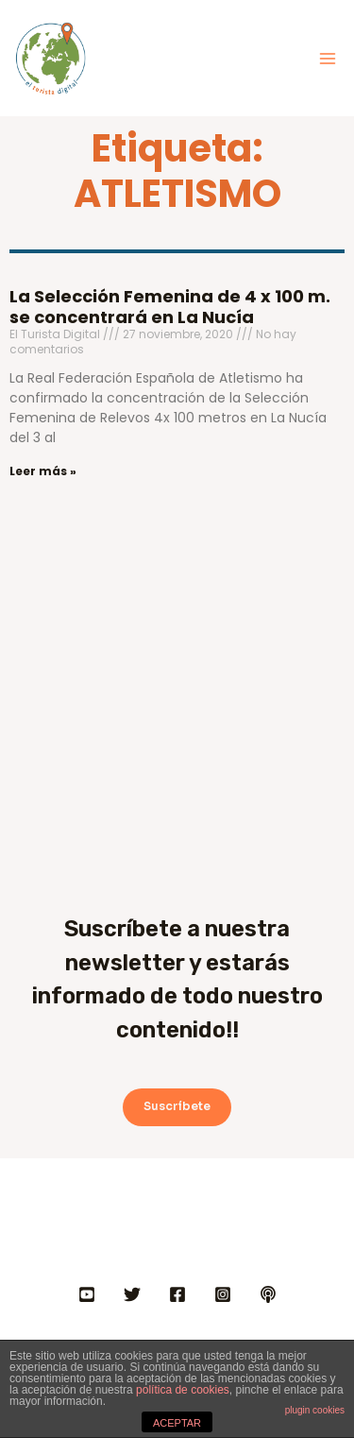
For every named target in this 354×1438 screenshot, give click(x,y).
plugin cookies (315, 1410)
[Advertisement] (177, 681)
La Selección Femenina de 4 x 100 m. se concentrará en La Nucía (169, 306)
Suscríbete (177, 1106)
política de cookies (182, 1389)
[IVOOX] (268, 1294)
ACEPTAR (177, 1423)
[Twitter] (132, 1294)
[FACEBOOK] (177, 1294)
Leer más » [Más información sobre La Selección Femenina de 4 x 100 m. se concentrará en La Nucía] (42, 471)
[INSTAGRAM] (222, 1294)
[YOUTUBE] (86, 1294)
